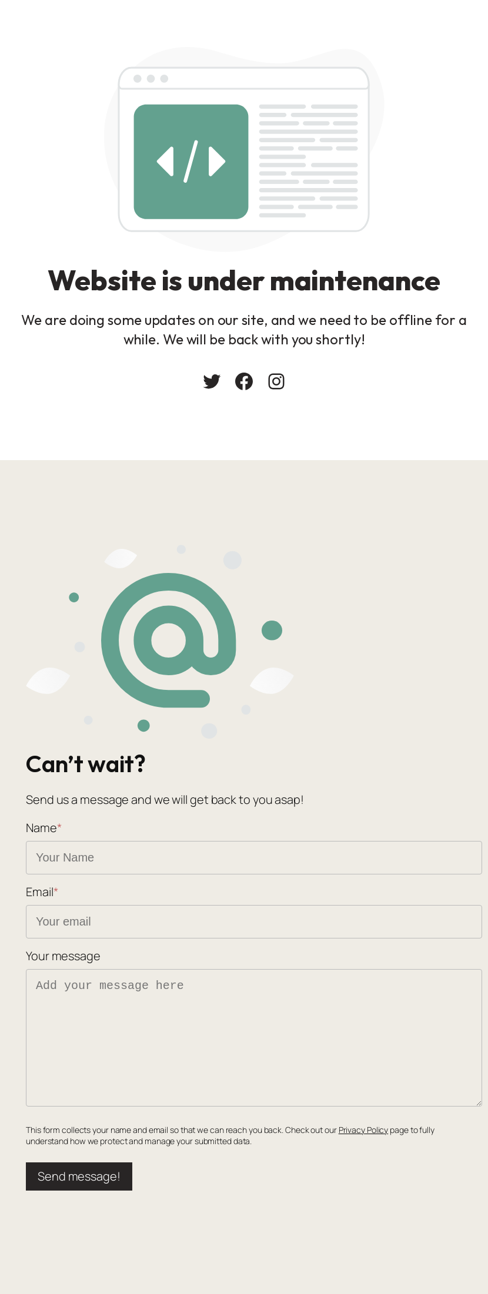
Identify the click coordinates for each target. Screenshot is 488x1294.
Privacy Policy (364, 1129)
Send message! (79, 1176)
